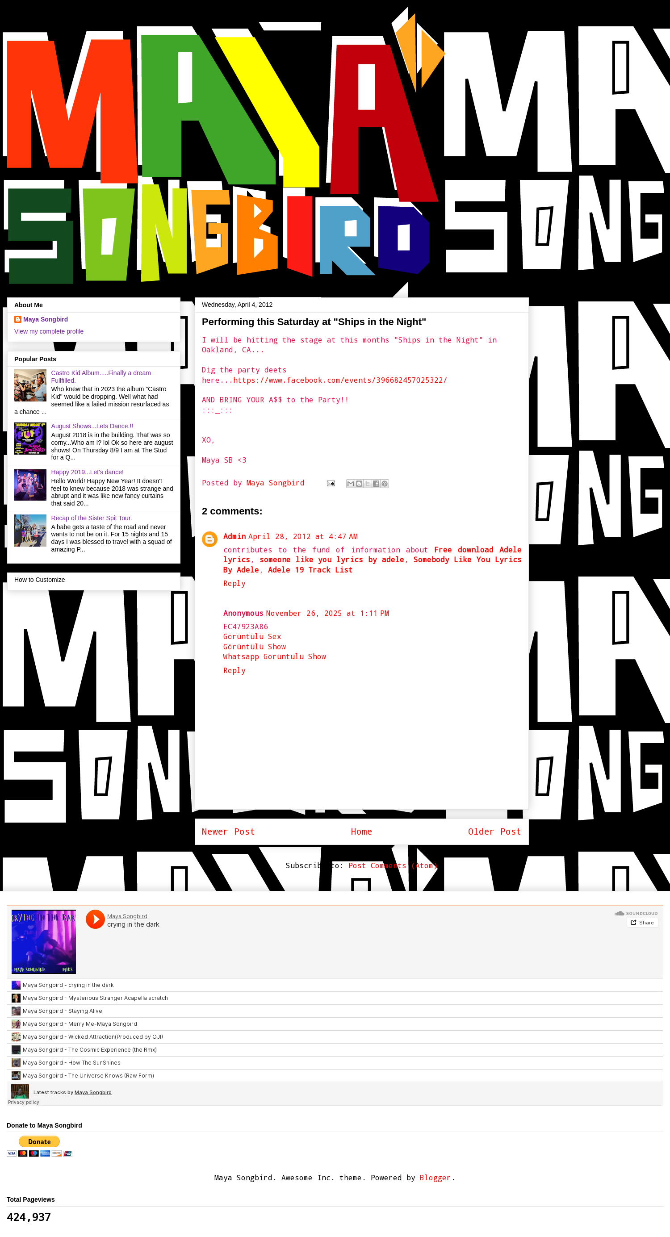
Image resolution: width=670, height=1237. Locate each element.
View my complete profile (49, 331)
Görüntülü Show (254, 646)
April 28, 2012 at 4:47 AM (303, 536)
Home (362, 831)
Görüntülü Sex (252, 636)
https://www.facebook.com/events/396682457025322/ (340, 379)
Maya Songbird (278, 482)
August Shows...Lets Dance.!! (92, 426)
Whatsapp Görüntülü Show (274, 656)
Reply (234, 583)
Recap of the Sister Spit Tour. (91, 518)
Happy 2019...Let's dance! (87, 472)
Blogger (435, 1177)
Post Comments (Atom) (393, 865)
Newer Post (228, 831)
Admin (234, 536)
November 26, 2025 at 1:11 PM (327, 613)
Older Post (495, 831)
